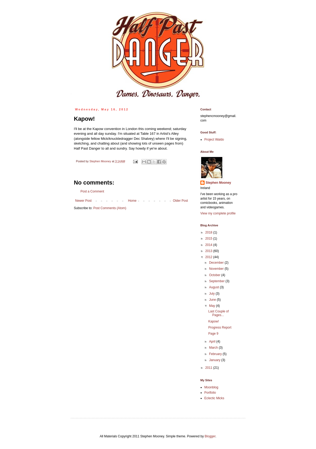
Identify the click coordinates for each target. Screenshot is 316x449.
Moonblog (211, 387)
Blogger (210, 436)
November (217, 269)
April (212, 341)
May (212, 306)
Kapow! (213, 321)
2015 (209, 238)
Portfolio (210, 392)
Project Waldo (214, 139)
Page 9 (213, 333)
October (215, 275)
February (216, 354)
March (214, 347)
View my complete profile (218, 213)
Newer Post (83, 201)
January (215, 360)
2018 (209, 232)
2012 (209, 257)
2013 (209, 251)
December (217, 262)
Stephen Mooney (218, 183)
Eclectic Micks (214, 398)
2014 (209, 245)
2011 (209, 368)
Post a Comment (92, 191)
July (212, 293)
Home (132, 201)
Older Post (180, 201)
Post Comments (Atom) (109, 208)
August (214, 287)
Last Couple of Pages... (218, 313)
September (217, 281)
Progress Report (219, 327)
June (213, 300)
